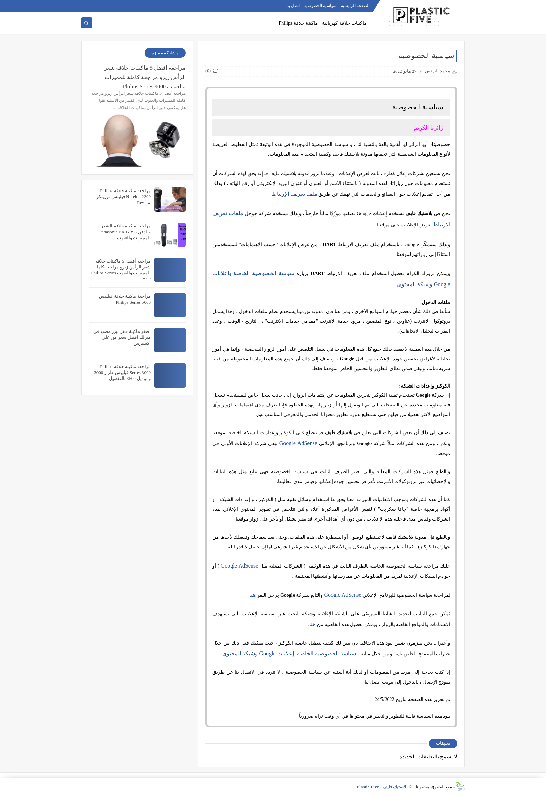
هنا (252, 595)
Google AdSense (298, 443)
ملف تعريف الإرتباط (294, 194)
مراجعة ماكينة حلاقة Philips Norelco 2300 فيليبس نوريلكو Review (123, 196)
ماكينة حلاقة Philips (298, 23)
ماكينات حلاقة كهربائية (344, 23)
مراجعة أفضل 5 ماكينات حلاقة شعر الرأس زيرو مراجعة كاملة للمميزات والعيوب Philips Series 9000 (145, 76)
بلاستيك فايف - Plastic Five (382, 786)
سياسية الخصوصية (320, 5)
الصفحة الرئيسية (355, 5)
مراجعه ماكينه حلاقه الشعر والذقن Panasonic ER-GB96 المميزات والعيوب (125, 231)
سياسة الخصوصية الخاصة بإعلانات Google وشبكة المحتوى (289, 653)
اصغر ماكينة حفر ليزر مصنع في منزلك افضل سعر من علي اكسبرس (122, 337)
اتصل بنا (293, 5)
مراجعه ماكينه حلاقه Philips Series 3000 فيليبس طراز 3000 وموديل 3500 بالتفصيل (122, 372)
